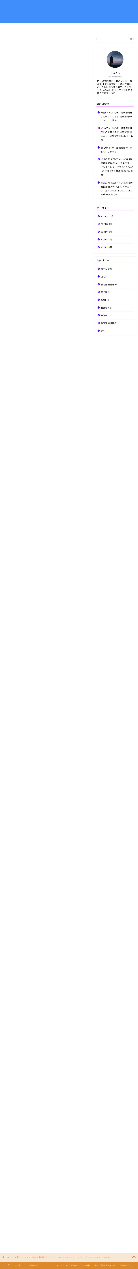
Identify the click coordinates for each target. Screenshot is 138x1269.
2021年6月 (106, 247)
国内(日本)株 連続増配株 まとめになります (116, 149)
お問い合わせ (106, 26)
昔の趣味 (105, 292)
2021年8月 (106, 231)
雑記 (103, 330)
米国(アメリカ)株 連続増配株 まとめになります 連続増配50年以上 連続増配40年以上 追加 (117, 134)
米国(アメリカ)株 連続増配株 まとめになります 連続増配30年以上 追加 (117, 116)
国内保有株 (106, 269)
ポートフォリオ (64, 26)
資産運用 (43, 26)
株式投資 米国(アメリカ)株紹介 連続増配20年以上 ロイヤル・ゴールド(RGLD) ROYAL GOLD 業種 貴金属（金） (117, 188)
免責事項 (33, 1265)
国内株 (104, 276)
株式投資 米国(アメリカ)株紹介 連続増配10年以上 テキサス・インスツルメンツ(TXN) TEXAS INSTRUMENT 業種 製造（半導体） (117, 167)
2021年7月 (106, 239)
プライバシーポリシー (16, 1265)
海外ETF (105, 299)
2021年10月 (107, 216)
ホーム (28, 26)
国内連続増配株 (109, 284)
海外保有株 (106, 307)
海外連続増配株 (109, 323)
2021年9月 (106, 224)
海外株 (8, 39)
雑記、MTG (86, 26)
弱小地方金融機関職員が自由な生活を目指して (69, 11)
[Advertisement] (46, 155)
